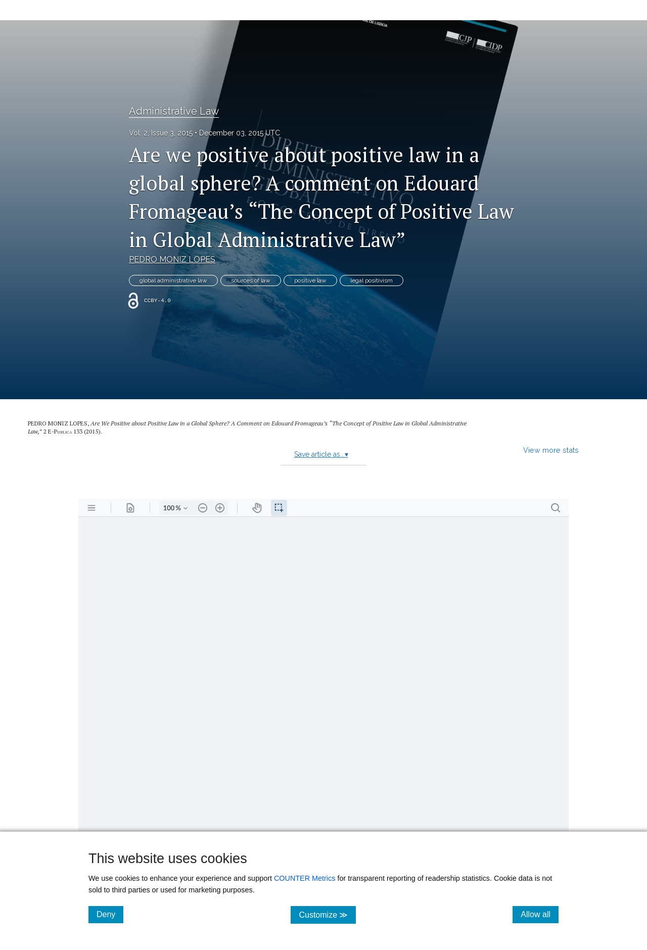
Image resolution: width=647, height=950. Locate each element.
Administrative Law (174, 111)
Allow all (540, 914)
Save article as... (321, 454)
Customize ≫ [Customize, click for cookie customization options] (327, 914)
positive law (310, 280)
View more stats (551, 450)
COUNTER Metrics (305, 878)
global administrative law (173, 280)
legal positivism (371, 280)
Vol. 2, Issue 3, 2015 (161, 133)
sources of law (250, 280)
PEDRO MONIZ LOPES (172, 259)
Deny (110, 914)
